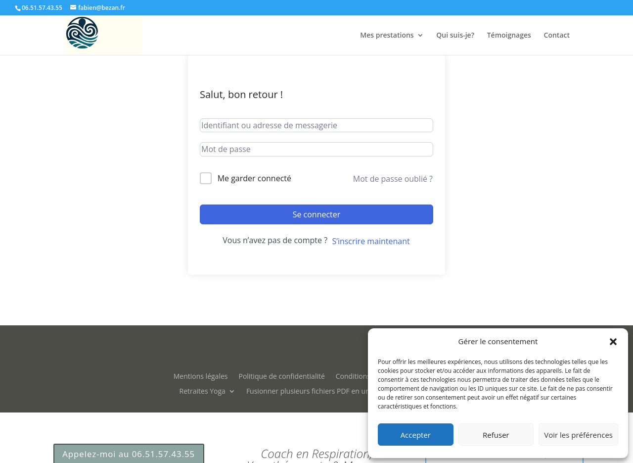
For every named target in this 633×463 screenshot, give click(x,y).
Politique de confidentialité (281, 375)
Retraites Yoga (203, 390)
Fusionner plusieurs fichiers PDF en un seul (315, 390)
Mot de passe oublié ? (393, 178)
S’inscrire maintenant (370, 241)
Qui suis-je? (455, 36)
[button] (613, 342)
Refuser (496, 435)
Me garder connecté (254, 178)
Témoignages (509, 36)
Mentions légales (201, 375)
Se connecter (317, 214)
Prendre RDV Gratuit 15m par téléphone (504, 323)
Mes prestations (386, 36)
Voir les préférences (578, 435)
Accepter (416, 435)
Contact (557, 36)
